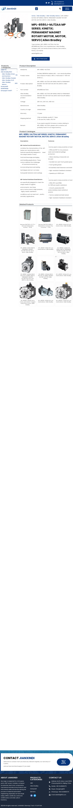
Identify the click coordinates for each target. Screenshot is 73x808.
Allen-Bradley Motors (53, 16)
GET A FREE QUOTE (63, 762)
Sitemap (27, 806)
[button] (36, 8)
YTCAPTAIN (38, 806)
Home (33, 16)
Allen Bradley (41, 16)
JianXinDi (11, 8)
